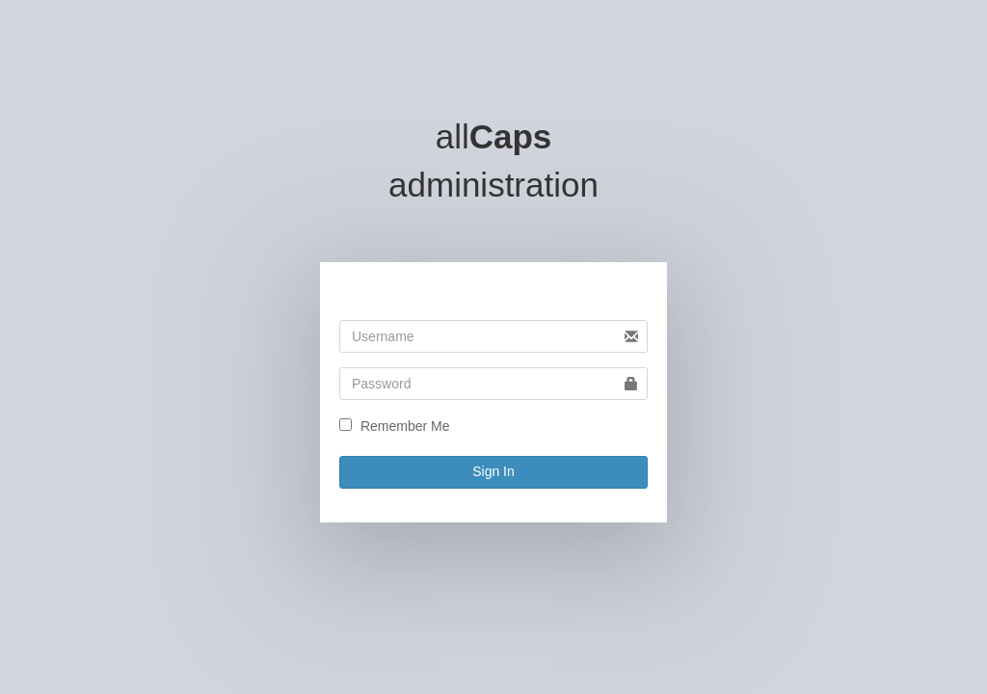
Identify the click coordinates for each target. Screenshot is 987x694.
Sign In (493, 471)
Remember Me (405, 426)
